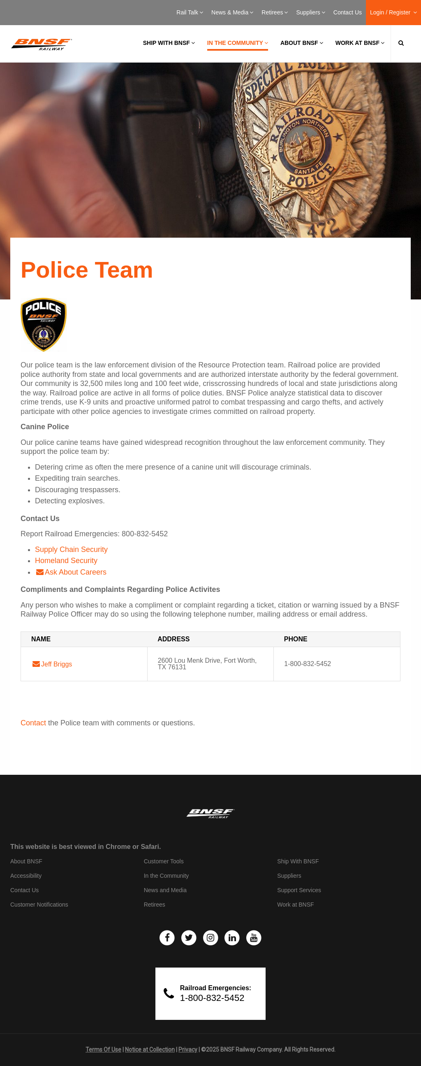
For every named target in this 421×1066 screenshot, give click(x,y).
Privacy (187, 1049)
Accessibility (26, 875)
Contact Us (347, 12)
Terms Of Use (103, 1049)
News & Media (232, 12)
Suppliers (310, 12)
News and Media (165, 890)
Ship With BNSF (298, 861)
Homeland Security (66, 560)
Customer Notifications (39, 904)
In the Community (237, 43)
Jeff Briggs (56, 664)
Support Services (299, 890)
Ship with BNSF (169, 43)
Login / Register (393, 12)
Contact (33, 723)
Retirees (274, 12)
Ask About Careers (75, 572)
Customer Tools (164, 861)
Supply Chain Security (71, 549)
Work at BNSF (359, 43)
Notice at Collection (150, 1049)
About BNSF (301, 43)
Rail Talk (189, 12)
